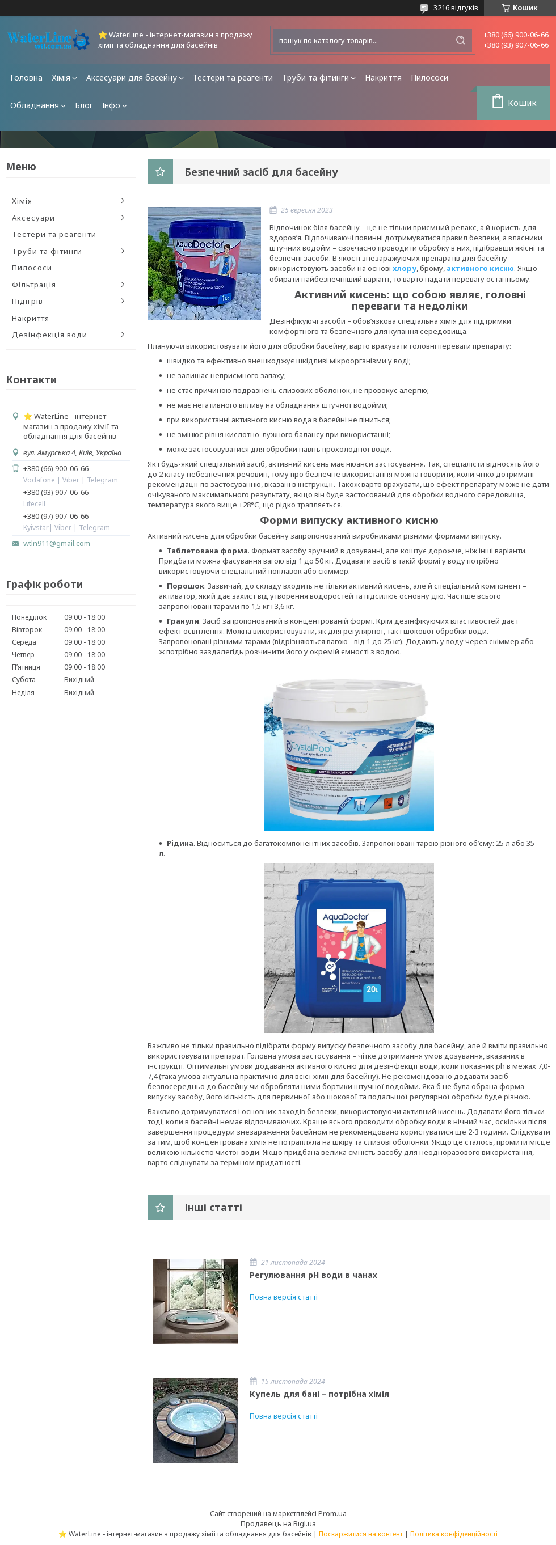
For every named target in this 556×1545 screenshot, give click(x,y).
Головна (26, 77)
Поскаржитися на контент (361, 1534)
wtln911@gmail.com (56, 543)
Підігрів (27, 301)
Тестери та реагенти (233, 77)
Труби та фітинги (315, 77)
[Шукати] (460, 40)
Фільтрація (34, 285)
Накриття (383, 77)
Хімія (61, 77)
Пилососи (429, 77)
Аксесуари (33, 218)
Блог (84, 105)
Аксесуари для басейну (131, 77)
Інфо (111, 105)
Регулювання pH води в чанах (313, 1274)
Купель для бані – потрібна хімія (319, 1394)
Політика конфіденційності (454, 1534)
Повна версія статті (284, 1297)
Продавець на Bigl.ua (278, 1523)
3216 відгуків (455, 7)
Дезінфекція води (49, 334)
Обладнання (34, 105)
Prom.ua (332, 1513)
